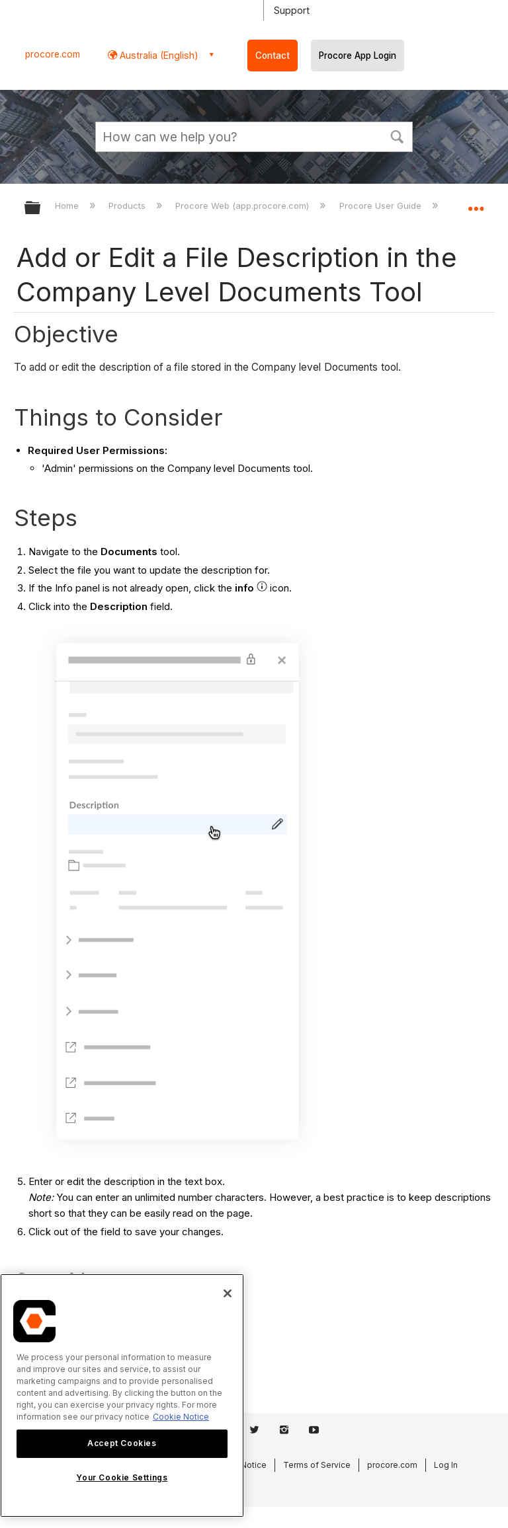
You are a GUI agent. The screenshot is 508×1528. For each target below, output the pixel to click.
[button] (397, 135)
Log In (446, 1465)
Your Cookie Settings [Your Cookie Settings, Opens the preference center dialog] (121, 1477)
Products (128, 205)
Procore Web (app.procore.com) (243, 205)
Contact (272, 55)
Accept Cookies (121, 1443)
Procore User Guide (381, 205)
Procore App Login (357, 55)
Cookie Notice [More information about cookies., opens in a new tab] (181, 1417)
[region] (122, 1395)
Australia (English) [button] (157, 55)
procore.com (52, 54)
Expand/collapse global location (476, 203)
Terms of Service (317, 1465)
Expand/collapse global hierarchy (41, 208)
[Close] (227, 1293)
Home (68, 205)
